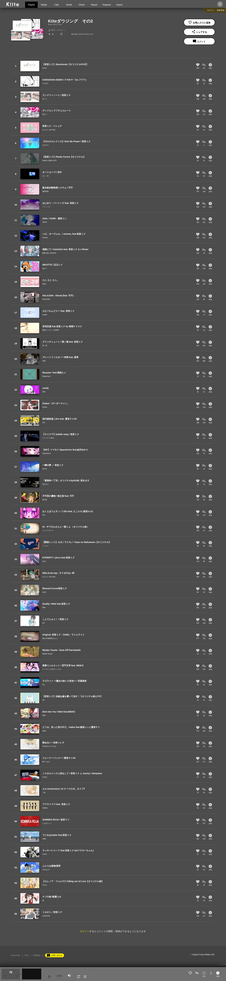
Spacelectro (46, 453)
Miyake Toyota (47, 654)
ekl (43, 700)
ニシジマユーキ (47, 530)
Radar (44, 4)
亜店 (44, 392)
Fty (43, 684)
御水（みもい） (57, 30)
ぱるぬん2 (46, 869)
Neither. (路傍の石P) (49, 160)
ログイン (211, 10)
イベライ (45, 546)
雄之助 (44, 499)
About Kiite (15, 955)
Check (81, 4)
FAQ (26, 955)
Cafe (56, 4)
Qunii (44, 592)
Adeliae (45, 808)
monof (44, 854)
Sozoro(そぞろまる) (49, 746)
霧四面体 (45, 191)
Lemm (44, 68)
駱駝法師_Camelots (49, 253)
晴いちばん (46, 762)
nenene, (45, 237)
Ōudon (44, 407)
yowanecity (46, 916)
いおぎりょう (47, 823)
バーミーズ (46, 207)
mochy (44, 777)
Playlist (31, 4)
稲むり (44, 114)
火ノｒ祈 (45, 176)
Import (119, 4)
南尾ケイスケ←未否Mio (50, 330)
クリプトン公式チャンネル (51, 669)
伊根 (44, 361)
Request (107, 4)
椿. (43, 900)
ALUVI (44, 469)
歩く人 (44, 99)
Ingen (44, 284)
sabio (44, 731)
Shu (43, 422)
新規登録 (220, 10)
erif (43, 623)
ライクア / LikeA (48, 438)
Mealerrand (46, 376)
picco (44, 561)
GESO (44, 222)
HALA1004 (46, 299)
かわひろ (45, 145)
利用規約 (36, 955)
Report (94, 4)
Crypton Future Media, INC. (203, 954)
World (69, 4)
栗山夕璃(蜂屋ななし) (50, 638)
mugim (44, 315)
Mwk (44, 607)
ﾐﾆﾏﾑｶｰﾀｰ (45, 83)
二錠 (44, 792)
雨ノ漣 (44, 345)
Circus (44, 885)
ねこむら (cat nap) (48, 130)
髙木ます (45, 484)
